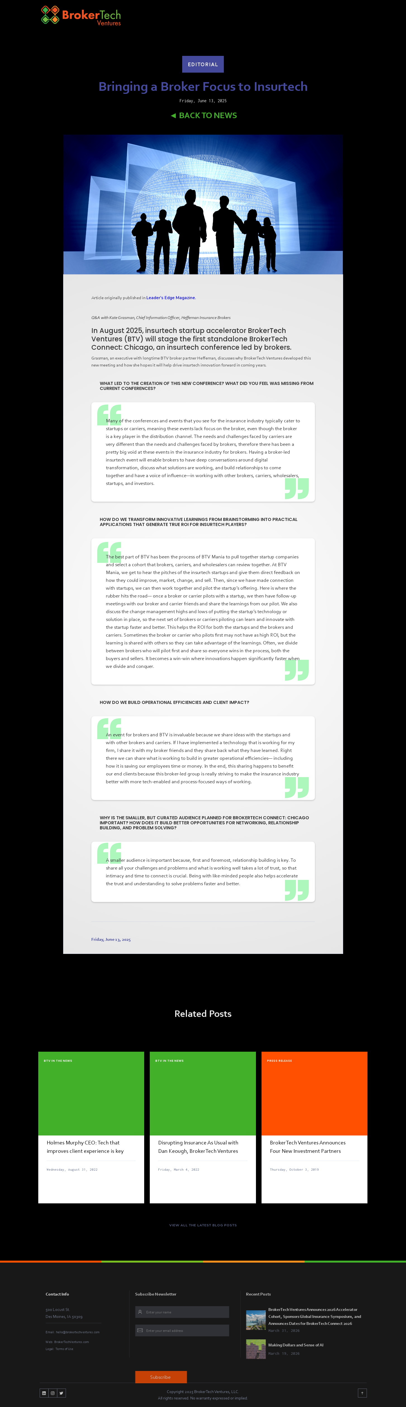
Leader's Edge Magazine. (171, 298)
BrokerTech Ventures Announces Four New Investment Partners (308, 1146)
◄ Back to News (203, 115)
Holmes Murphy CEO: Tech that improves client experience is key (85, 1146)
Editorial (203, 64)
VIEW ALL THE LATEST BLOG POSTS (203, 1229)
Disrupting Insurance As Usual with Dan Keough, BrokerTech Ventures (198, 1146)
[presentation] (188, 1354)
